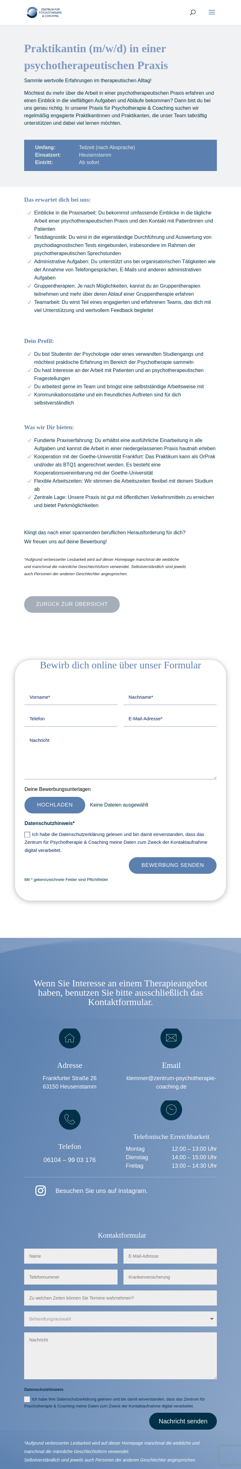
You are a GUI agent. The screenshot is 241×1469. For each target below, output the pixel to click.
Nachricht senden (183, 1421)
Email (171, 1065)
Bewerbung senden (172, 865)
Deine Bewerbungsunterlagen (57, 789)
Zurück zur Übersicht (72, 604)
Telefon (69, 1146)
